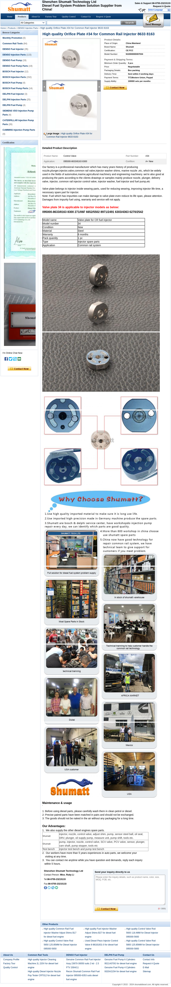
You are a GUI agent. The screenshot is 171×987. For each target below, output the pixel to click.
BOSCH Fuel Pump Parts (15, 88)
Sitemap (147, 971)
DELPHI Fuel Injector (13, 94)
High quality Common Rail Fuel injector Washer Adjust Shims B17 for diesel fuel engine (60, 933)
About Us (35, 16)
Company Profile (11, 959)
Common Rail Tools (13, 43)
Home (9, 16)
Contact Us (86, 16)
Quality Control (69, 16)
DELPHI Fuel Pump (12, 105)
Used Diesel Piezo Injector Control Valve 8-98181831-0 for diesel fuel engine (101, 944)
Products (22, 16)
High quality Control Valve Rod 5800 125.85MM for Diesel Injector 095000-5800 (142, 944)
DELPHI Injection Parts (14, 99)
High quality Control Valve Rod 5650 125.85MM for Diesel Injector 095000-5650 (60, 944)
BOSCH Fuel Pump (12, 83)
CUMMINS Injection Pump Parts (19, 130)
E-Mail (146, 967)
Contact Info (149, 959)
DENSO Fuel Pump (12, 60)
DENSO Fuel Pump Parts (15, 66)
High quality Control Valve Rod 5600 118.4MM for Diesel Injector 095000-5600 (142, 933)
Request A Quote (161, 6)
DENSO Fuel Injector (13, 49)
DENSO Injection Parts (28, 28)
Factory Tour (50, 16)
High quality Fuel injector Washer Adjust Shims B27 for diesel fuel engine (101, 933)
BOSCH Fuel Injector (13, 71)
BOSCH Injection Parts (14, 77)
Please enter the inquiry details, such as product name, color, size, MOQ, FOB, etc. (130, 890)
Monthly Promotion (12, 38)
